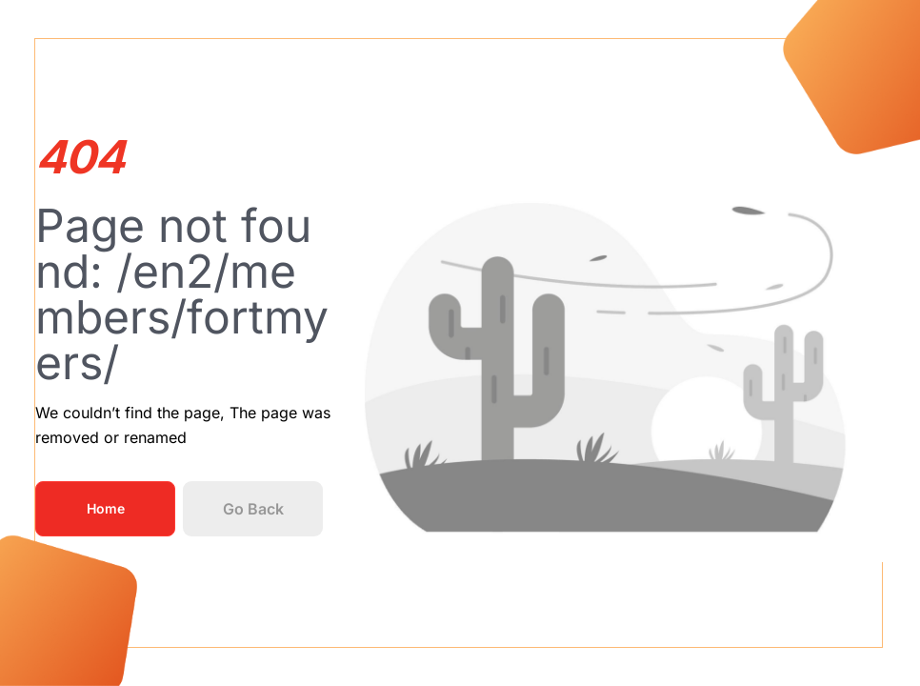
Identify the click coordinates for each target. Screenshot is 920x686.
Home (106, 508)
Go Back (253, 508)
